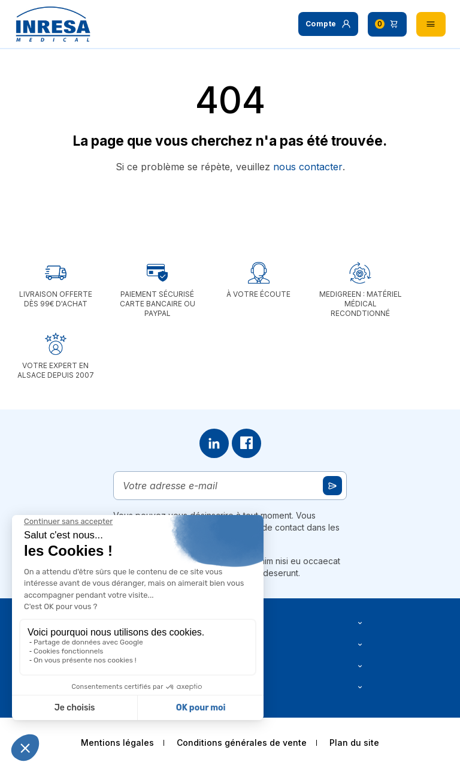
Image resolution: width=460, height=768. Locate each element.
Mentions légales (117, 742)
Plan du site (354, 742)
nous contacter (308, 167)
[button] (328, 24)
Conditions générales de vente (242, 742)
